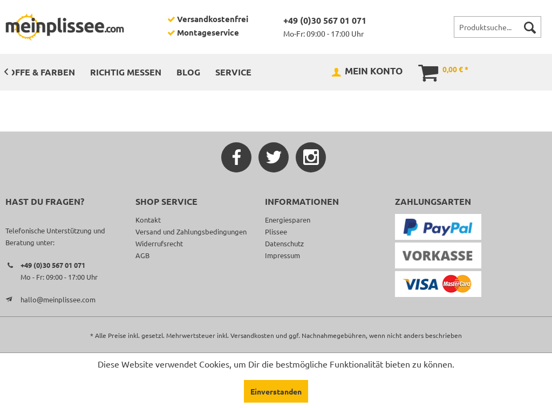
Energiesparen (287, 219)
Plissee (276, 231)
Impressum (282, 255)
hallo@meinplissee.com (58, 299)
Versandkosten (252, 335)
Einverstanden (276, 391)
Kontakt (148, 219)
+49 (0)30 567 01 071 (324, 20)
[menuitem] (497, 27)
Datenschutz (284, 243)
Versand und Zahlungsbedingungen (191, 231)
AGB (142, 255)
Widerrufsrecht (159, 243)
